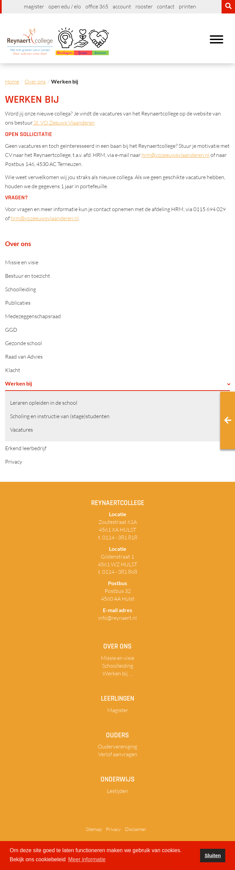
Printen (187, 6)
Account (122, 6)
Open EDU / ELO (64, 6)
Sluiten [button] (213, 855)
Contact (165, 6)
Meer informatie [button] (87, 859)
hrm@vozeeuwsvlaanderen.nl (175, 155)
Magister (34, 6)
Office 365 (96, 6)
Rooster (144, 6)
